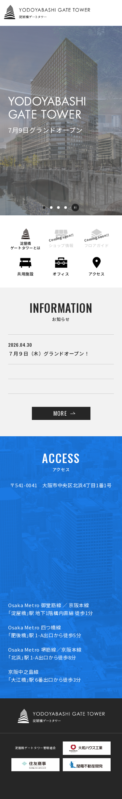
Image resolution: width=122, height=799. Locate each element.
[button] (44, 207)
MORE (60, 413)
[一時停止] (75, 207)
